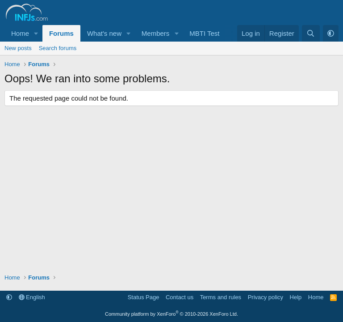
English (32, 297)
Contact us (179, 297)
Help (296, 297)
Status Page (143, 297)
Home (20, 33)
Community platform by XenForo (171, 314)
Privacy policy (265, 297)
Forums (61, 33)
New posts (18, 48)
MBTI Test (204, 33)
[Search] (310, 33)
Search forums (58, 48)
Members (156, 33)
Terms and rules (220, 297)
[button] (36, 33)
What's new (104, 33)
